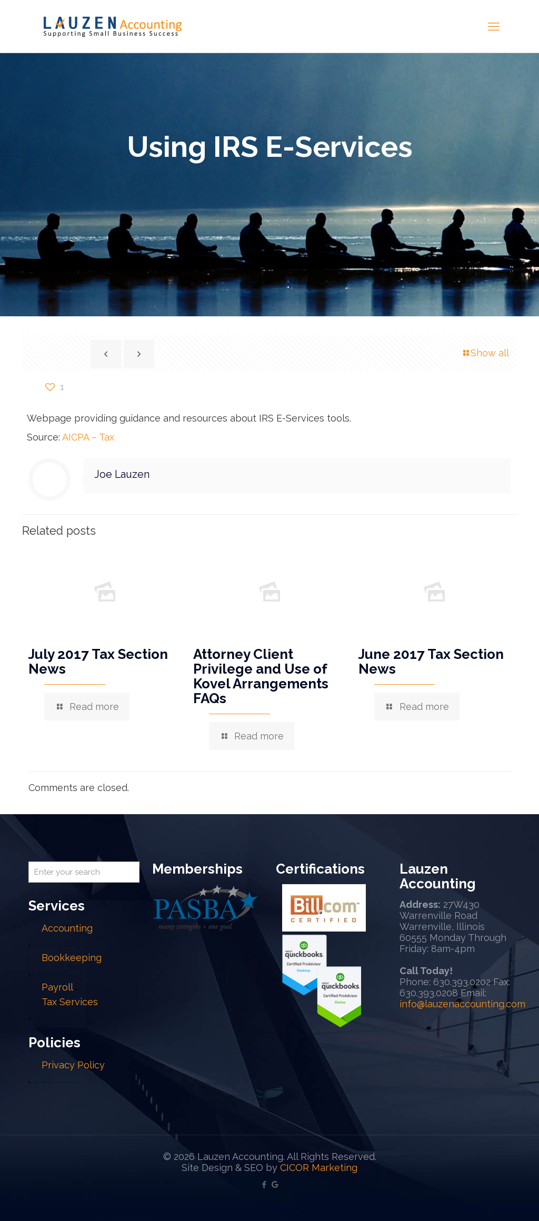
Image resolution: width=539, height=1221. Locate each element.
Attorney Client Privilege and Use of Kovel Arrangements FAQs (260, 676)
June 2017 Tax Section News (431, 661)
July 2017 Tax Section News (98, 661)
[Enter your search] (83, 872)
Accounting (67, 928)
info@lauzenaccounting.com (462, 1003)
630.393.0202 (462, 981)
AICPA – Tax (88, 437)
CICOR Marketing (318, 1167)
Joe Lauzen (121, 474)
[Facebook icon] (264, 1184)
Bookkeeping (72, 957)
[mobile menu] (494, 26)
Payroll (57, 987)
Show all (485, 352)
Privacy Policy (73, 1064)
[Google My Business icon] (275, 1184)
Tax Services (70, 1001)
